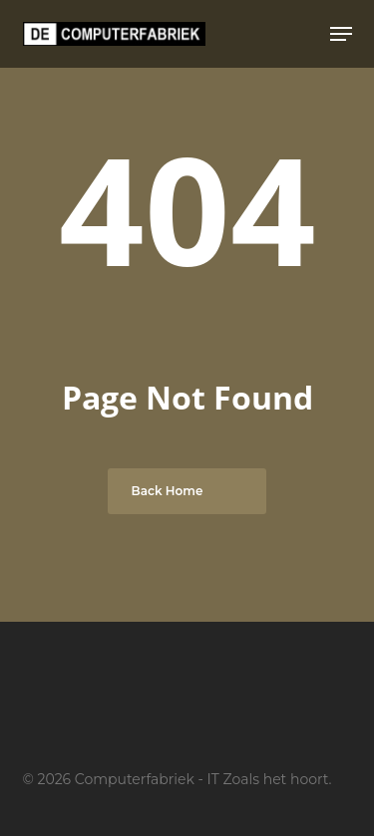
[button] (341, 34)
